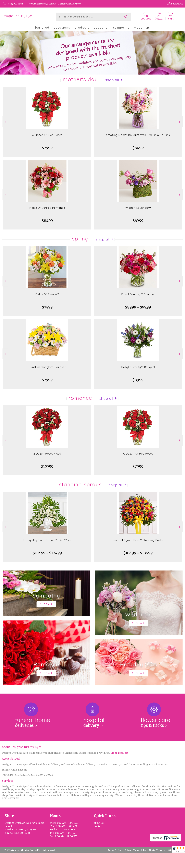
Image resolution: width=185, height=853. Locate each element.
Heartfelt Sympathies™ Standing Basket (137, 540)
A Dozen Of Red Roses (47, 135)
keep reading (119, 752)
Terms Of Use (114, 850)
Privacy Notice (132, 850)
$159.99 (47, 466)
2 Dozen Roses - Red (47, 453)
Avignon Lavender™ (138, 207)
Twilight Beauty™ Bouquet (138, 367)
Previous (5, 121)
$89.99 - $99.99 (138, 307)
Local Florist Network (154, 850)
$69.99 (138, 221)
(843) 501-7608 (15, 3)
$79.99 (47, 148)
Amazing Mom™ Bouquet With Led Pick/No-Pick (138, 135)
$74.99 (47, 307)
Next (180, 121)
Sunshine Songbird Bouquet (47, 367)
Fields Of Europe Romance (47, 207)
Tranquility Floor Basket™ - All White (47, 540)
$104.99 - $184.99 (138, 553)
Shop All (112, 80)
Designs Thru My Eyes (17, 16)
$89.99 (138, 380)
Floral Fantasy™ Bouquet (138, 294)
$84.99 (138, 148)
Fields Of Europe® (47, 294)
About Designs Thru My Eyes (21, 747)
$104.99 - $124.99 (47, 553)
